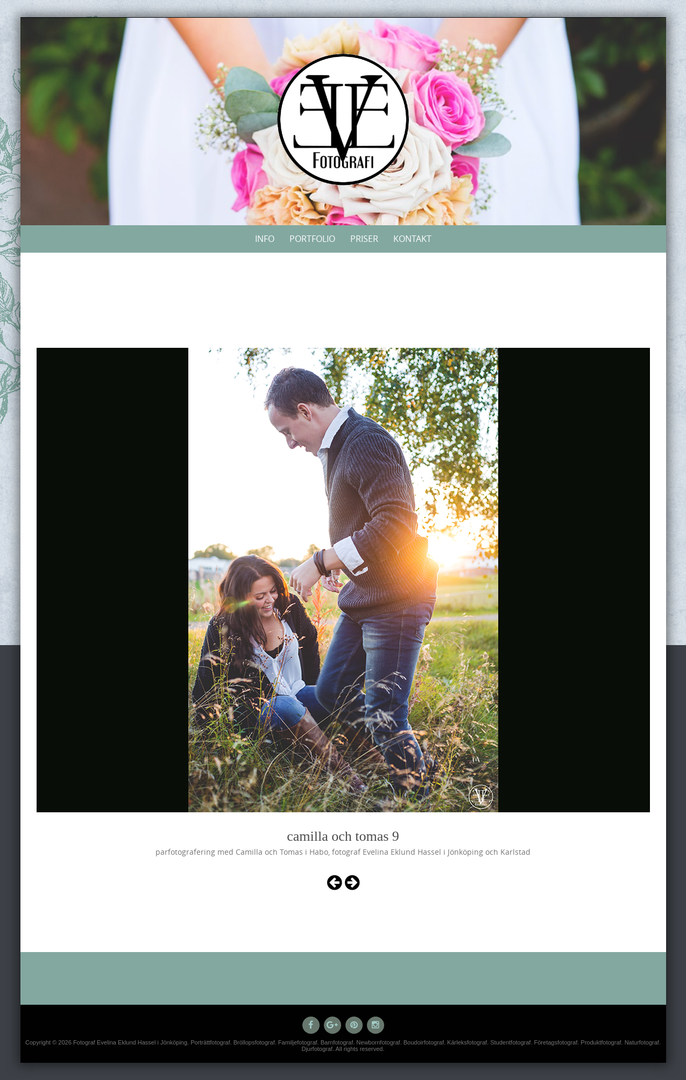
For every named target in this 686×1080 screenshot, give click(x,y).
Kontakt (412, 239)
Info (264, 239)
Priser (364, 239)
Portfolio (312, 239)
